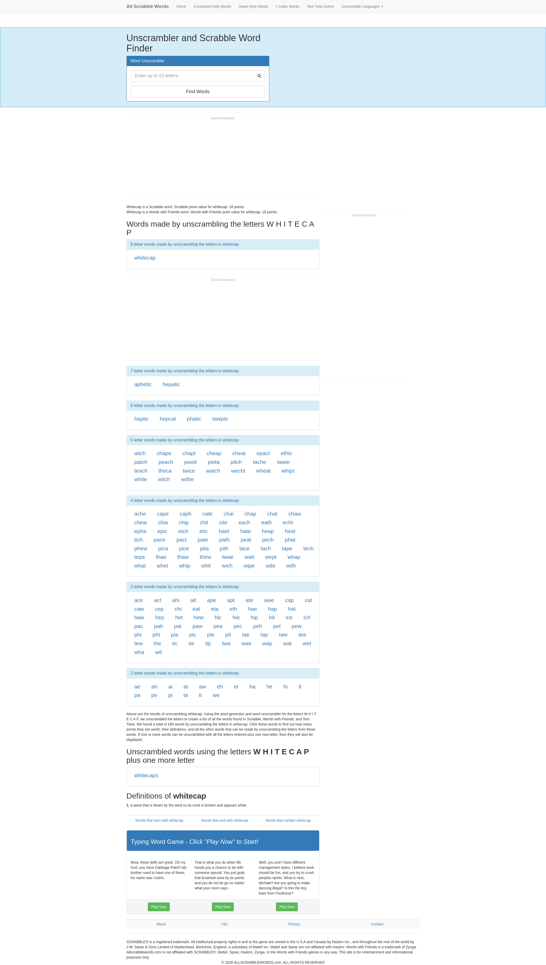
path (224, 540)
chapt (188, 453)
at (186, 686)
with (291, 566)
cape (163, 514)
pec (238, 626)
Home (181, 6)
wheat (263, 471)
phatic (194, 419)
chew (140, 522)
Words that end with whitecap (224, 820)
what (140, 566)
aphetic (143, 384)
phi (137, 635)
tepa (139, 557)
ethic (286, 453)
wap (267, 643)
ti (200, 695)
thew (205, 557)
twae (228, 557)
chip (184, 522)
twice (189, 471)
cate (207, 514)
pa (137, 695)
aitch (140, 453)
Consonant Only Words (212, 6)
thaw (183, 557)
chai (229, 514)
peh (257, 626)
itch (138, 540)
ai (170, 686)
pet (277, 626)
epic (162, 531)
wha (139, 652)
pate (203, 540)
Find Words (198, 91)
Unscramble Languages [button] (362, 6)
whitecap (145, 258)
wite (270, 566)
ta (186, 695)
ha (252, 686)
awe (269, 600)
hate (245, 531)
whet (162, 566)
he (269, 686)
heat (290, 531)
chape (164, 453)
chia (163, 522)
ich (306, 617)
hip (254, 617)
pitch (236, 462)
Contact (377, 924)
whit (206, 566)
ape (211, 600)
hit (272, 617)
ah (154, 686)
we (216, 695)
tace (244, 548)
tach (266, 548)
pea (217, 626)
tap (264, 635)
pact (181, 540)
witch (164, 479)
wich (227, 566)
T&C (224, 924)
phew (140, 548)
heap (268, 531)
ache (140, 514)
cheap (214, 453)
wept (270, 557)
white (140, 479)
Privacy (294, 924)
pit (228, 635)
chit (204, 522)
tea (302, 635)
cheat (238, 453)
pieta (214, 462)
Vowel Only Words (253, 6)
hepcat (168, 419)
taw (283, 635)
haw (139, 617)
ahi (176, 600)
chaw (295, 514)
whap (294, 557)
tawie (283, 462)
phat (290, 540)
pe (154, 695)
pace (160, 540)
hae (252, 609)
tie (191, 643)
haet (224, 531)
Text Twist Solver (320, 6)
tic (175, 643)
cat (308, 600)
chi (178, 609)
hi (285, 686)
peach (165, 462)
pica (163, 548)
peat (246, 540)
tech (308, 548)
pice (184, 548)
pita (204, 548)
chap (250, 514)
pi (170, 695)
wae (246, 643)
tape (287, 548)
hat (292, 609)
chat (272, 514)
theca (165, 471)
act (157, 600)
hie (236, 617)
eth (233, 609)
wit (158, 652)
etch (183, 531)
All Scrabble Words (148, 6)
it (300, 686)
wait (249, 557)
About (161, 924)
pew (297, 626)
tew (138, 643)
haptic (141, 419)
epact (263, 453)
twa (226, 643)
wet (307, 643)
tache (259, 462)
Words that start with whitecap (159, 820)
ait (193, 600)
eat (196, 609)
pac (138, 626)
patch (140, 462)
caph (186, 514)
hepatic (171, 384)
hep (159, 617)
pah (158, 626)
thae (161, 557)
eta (214, 609)
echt (288, 522)
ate (249, 600)
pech (268, 540)
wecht (238, 471)
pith (224, 548)
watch (213, 471)
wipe (249, 566)
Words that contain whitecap (288, 820)
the (157, 643)
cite (223, 522)
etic (203, 531)
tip (208, 643)
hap (272, 609)
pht (156, 635)
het (179, 617)
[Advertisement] (220, 160)
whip (184, 566)
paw (198, 626)
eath (266, 522)
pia (174, 635)
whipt (288, 471)
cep (159, 609)
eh (220, 686)
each (244, 522)
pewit (190, 462)
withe (187, 479)
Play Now (158, 907)
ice (289, 617)
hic (218, 617)
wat (287, 643)
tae (245, 635)
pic (192, 635)
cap (289, 600)
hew (199, 617)
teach (140, 471)
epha (140, 531)
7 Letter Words (287, 6)
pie (210, 635)
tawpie (220, 419)
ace (138, 600)
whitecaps (146, 775)
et (236, 686)
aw (202, 686)
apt (231, 600)
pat (178, 626)
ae (137, 686)
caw (139, 609)
